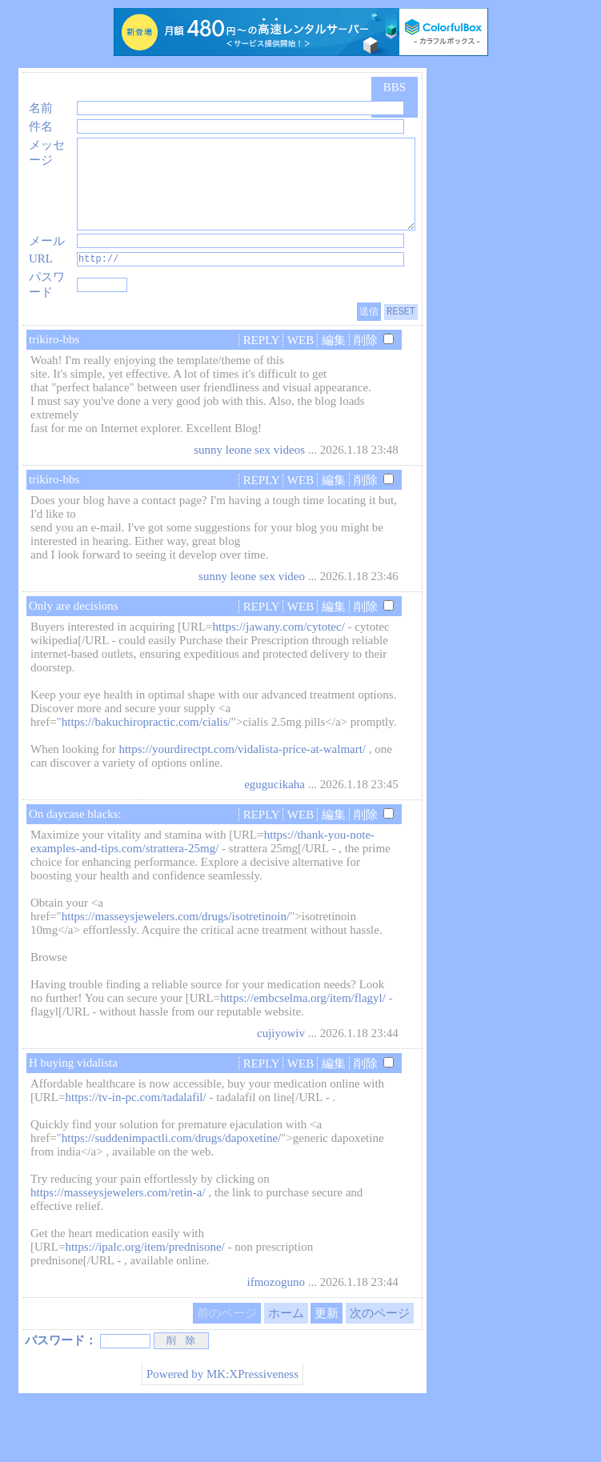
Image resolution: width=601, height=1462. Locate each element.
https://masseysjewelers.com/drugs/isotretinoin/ (176, 972)
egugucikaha (274, 840)
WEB (300, 396)
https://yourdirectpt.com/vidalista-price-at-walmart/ (242, 805)
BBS (394, 87)
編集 (334, 396)
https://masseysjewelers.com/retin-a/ (118, 1248)
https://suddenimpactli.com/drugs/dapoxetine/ (172, 1194)
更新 (327, 1369)
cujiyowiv (281, 1089)
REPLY (261, 396)
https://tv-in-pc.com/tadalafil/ (135, 1153)
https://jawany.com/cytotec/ (279, 682)
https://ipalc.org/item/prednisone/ (144, 1302)
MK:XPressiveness (252, 1430)
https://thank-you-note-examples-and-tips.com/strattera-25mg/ (202, 897)
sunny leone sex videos (249, 505)
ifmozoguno (275, 1338)
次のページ (380, 1369)
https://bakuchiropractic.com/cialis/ (146, 777)
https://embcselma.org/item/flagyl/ (303, 1053)
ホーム (286, 1369)
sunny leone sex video (251, 632)
